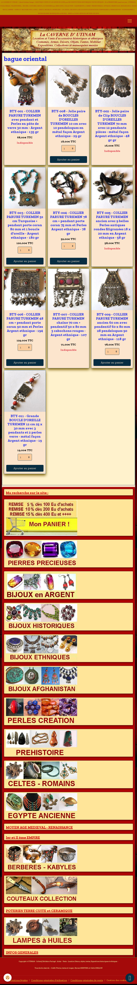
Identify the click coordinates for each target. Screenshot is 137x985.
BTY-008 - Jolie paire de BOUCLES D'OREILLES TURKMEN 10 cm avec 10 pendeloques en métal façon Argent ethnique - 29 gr (68, 123)
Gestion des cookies (117, 980)
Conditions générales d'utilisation (49, 980)
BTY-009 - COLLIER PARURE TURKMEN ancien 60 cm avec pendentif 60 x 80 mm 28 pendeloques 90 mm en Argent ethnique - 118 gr (112, 326)
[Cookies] (8, 978)
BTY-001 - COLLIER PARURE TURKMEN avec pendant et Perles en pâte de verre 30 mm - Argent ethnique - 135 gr (24, 121)
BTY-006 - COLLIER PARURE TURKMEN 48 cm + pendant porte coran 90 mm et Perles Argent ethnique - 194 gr (24, 324)
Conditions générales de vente (86, 980)
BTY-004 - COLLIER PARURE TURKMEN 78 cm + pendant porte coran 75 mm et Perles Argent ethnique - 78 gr (68, 223)
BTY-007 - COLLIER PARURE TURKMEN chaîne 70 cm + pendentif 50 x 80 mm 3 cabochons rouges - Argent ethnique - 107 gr (68, 326)
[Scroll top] (129, 977)
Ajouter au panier (68, 159)
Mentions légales (18, 980)
